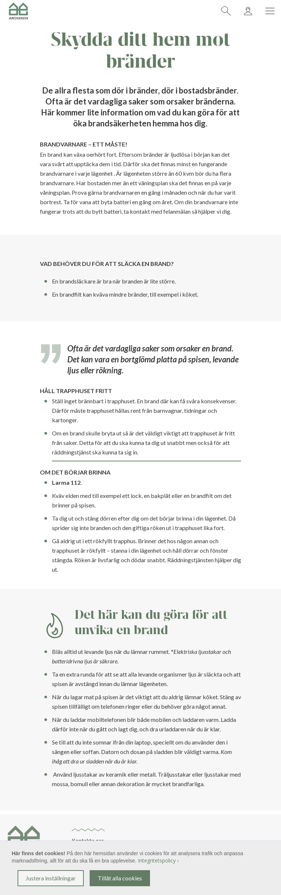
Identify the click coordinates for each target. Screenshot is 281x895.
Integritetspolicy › (158, 860)
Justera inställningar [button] (51, 878)
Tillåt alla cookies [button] (120, 878)
